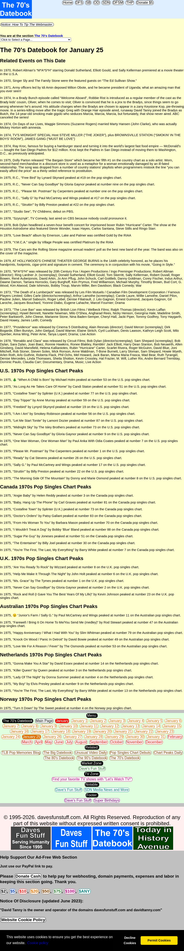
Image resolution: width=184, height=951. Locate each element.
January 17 (40, 731)
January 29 (114, 737)
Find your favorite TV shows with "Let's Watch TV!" (92, 779)
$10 (22, 891)
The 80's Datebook (59, 758)
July (69, 742)
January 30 (135, 737)
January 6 (173, 721)
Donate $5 (145, 2)
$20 (34, 891)
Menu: (92, 715)
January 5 (154, 721)
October (116, 742)
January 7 (11, 726)
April (38, 742)
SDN (106, 2)
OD (96, 2)
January (62, 721)
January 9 (48, 726)
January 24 (10, 737)
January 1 (79, 721)
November (134, 742)
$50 (45, 891)
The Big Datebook (57, 753)
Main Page (44, 721)
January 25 (31, 737)
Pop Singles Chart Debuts (130, 753)
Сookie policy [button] (37, 943)
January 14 (151, 726)
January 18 (61, 731)
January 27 (73, 737)
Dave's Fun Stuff (92, 768)
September (98, 742)
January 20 (102, 731)
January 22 (144, 731)
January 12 (109, 726)
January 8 (29, 726)
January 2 (98, 721)
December (154, 742)
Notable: (92, 784)
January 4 (135, 721)
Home (67, 2)
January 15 (172, 726)
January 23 (164, 731)
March (27, 742)
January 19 (81, 731)
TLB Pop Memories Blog (21, 753)
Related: (92, 747)
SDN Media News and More (106, 790)
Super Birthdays (106, 800)
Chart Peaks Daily (168, 753)
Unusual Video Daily (91, 753)
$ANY (84, 891)
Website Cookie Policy (23, 919)
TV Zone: (92, 774)
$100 (69, 891)
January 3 (117, 721)
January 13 (130, 726)
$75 (57, 891)
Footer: (92, 795)
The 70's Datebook (48, 36)
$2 (3, 891)
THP (129, 2)
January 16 (19, 731)
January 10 (68, 726)
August (81, 742)
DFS (79, 2)
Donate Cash (28, 876)
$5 (12, 891)
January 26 (52, 737)
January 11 (89, 726)
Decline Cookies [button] (130, 940)
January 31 (156, 737)
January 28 (93, 737)
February (175, 737)
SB (88, 2)
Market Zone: (91, 763)
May (48, 742)
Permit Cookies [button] (159, 940)
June (59, 742)
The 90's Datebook (92, 758)
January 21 (123, 731)
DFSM (118, 2)
